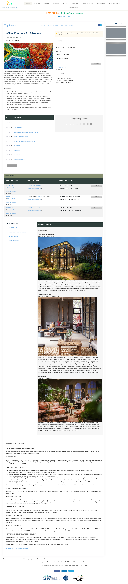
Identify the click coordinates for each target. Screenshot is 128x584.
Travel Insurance (73, 7)
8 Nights (30, 185)
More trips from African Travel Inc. (17, 548)
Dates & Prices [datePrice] (53, 25)
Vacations (56, 3)
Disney (65, 3)
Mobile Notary (101, 3)
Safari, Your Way (13, 236)
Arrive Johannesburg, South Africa (25, 123)
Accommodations (13, 223)
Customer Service (114, 3)
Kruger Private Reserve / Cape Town (24, 141)
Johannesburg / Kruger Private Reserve (26, 132)
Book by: (62, 189)
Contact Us (96, 63)
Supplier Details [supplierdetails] (67, 25)
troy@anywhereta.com (80, 562)
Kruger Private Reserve (21, 136)
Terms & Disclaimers (61, 67)
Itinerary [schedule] (42, 25)
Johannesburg (18, 127)
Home (28, 3)
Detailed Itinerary (12, 166)
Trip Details (10, 25)
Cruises (46, 3)
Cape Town (17, 146)
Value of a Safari (13, 227)
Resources (75, 3)
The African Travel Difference (17, 232)
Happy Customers (87, 3)
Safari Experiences (14, 240)
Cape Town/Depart (19, 159)
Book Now (37, 3)
